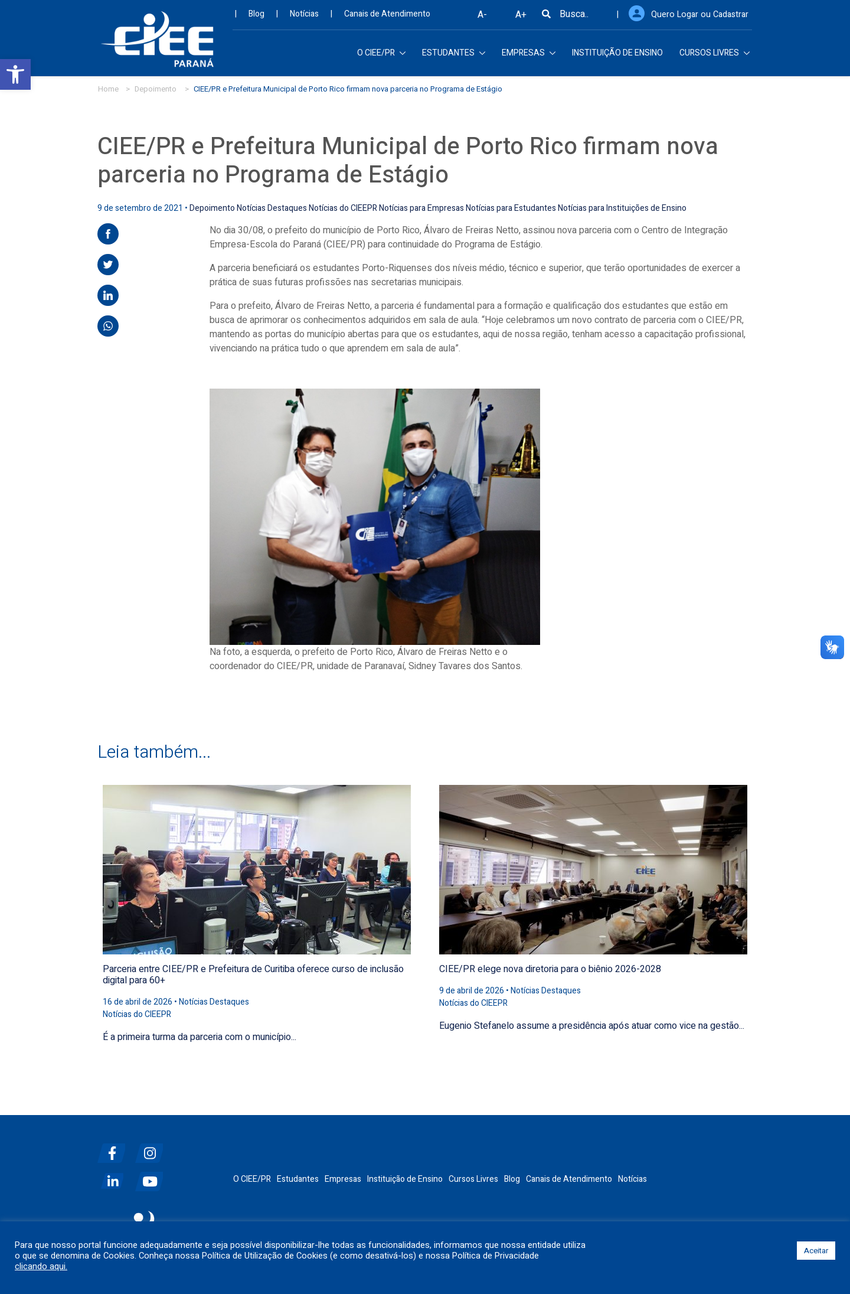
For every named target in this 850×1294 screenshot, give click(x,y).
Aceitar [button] (816, 1250)
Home (108, 88)
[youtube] (153, 1176)
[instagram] (153, 1148)
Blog (256, 17)
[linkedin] (115, 1176)
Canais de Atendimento (387, 17)
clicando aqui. (41, 1267)
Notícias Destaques (272, 207)
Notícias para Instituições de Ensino (622, 207)
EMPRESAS (528, 56)
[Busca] (550, 18)
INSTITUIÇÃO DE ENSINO (617, 56)
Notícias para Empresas (421, 207)
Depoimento (155, 88)
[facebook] (115, 1148)
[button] (15, 74)
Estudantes (298, 1178)
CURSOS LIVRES (714, 56)
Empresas (343, 1178)
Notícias (304, 17)
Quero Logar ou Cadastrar (702, 17)
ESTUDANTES (453, 56)
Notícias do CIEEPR (343, 207)
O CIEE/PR (381, 56)
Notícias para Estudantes (511, 207)
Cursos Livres (473, 1178)
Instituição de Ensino (405, 1178)
